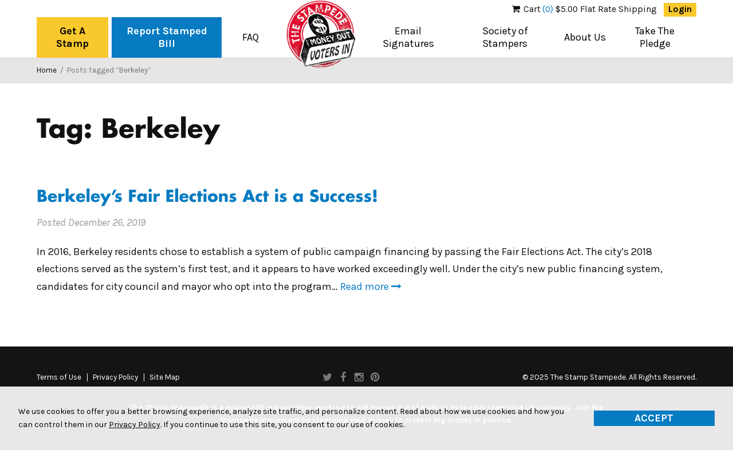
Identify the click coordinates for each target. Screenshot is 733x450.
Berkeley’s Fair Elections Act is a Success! (207, 197)
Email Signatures (408, 37)
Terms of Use (59, 377)
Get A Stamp (72, 37)
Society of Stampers (505, 37)
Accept (654, 418)
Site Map (164, 377)
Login (680, 9)
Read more (370, 286)
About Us (585, 37)
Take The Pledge (655, 37)
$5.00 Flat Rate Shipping (584, 9)
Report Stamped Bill (167, 37)
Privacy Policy (115, 377)
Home (47, 70)
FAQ (250, 37)
